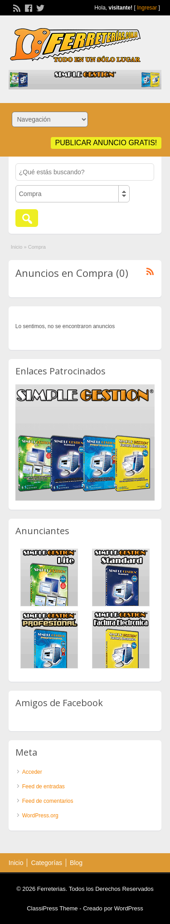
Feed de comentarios (47, 801)
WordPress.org (40, 815)
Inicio (17, 247)
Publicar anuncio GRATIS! (106, 143)
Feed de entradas (43, 786)
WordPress (128, 908)
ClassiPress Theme (52, 908)
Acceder (32, 772)
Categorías (46, 862)
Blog (76, 862)
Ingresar (147, 8)
